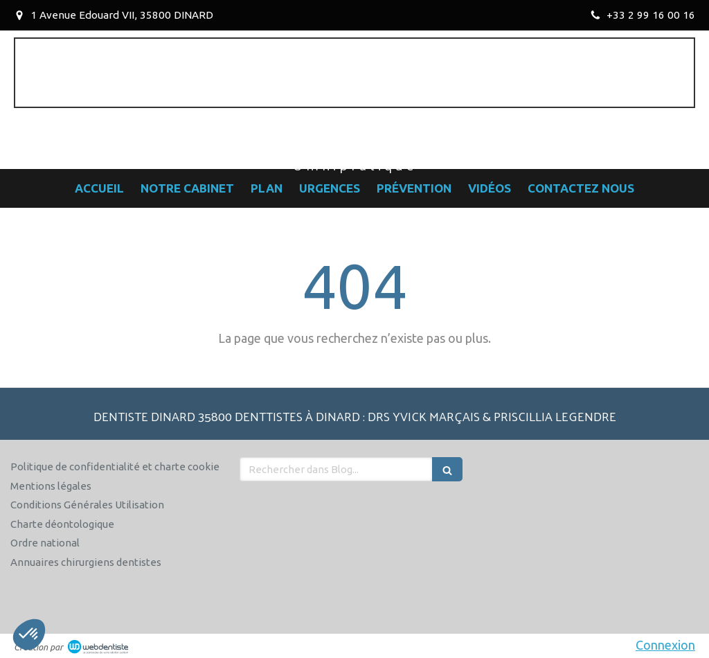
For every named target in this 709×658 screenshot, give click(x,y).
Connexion (665, 645)
